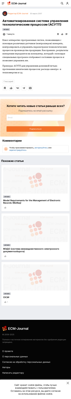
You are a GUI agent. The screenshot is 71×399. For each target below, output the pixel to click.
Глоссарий (8, 81)
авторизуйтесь (41, 148)
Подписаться (35, 129)
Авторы (6, 367)
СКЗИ (6, 297)
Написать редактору (13, 372)
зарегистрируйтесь (17, 150)
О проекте (7, 351)
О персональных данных (15, 356)
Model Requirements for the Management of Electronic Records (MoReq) (31, 201)
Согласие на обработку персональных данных (26, 362)
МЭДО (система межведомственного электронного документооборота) (31, 250)
